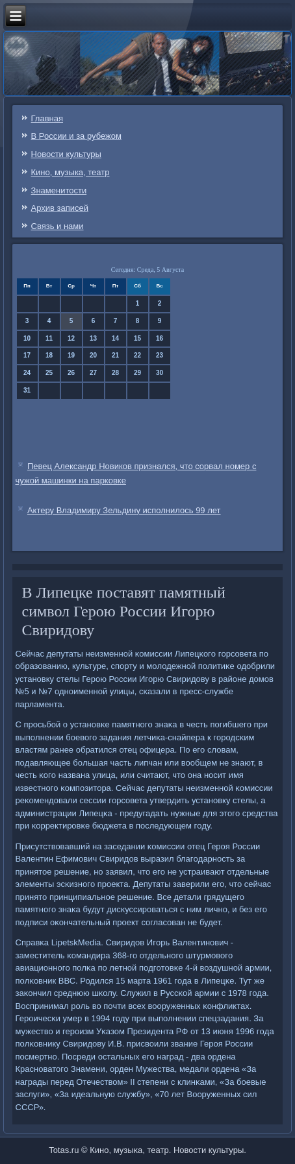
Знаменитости (59, 190)
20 (93, 355)
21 (115, 355)
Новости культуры (66, 154)
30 (159, 372)
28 (115, 372)
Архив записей (60, 208)
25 (49, 372)
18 (49, 355)
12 (71, 338)
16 (159, 338)
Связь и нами (57, 226)
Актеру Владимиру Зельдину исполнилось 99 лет (124, 510)
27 (93, 372)
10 (27, 338)
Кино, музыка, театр (70, 172)
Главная (47, 118)
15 (137, 338)
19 (71, 355)
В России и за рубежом (76, 136)
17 (27, 355)
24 (27, 372)
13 (93, 338)
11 (49, 338)
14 (115, 338)
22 (137, 355)
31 (27, 390)
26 (71, 372)
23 (159, 355)
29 (137, 372)
